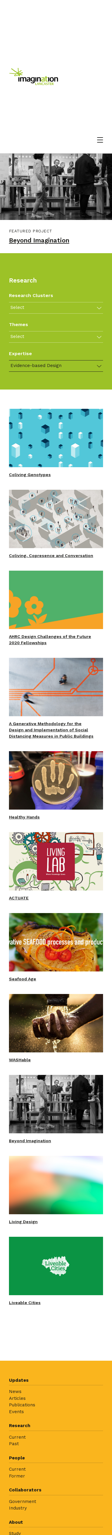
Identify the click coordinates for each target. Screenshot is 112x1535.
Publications (22, 1405)
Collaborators (25, 1490)
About (16, 1522)
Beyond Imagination (39, 240)
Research (19, 1425)
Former (17, 1476)
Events (16, 1411)
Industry (18, 1508)
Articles (17, 1398)
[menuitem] (56, 1398)
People (17, 1458)
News (15, 1391)
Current (17, 1437)
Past (14, 1443)
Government (22, 1501)
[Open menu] (100, 140)
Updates (19, 1380)
